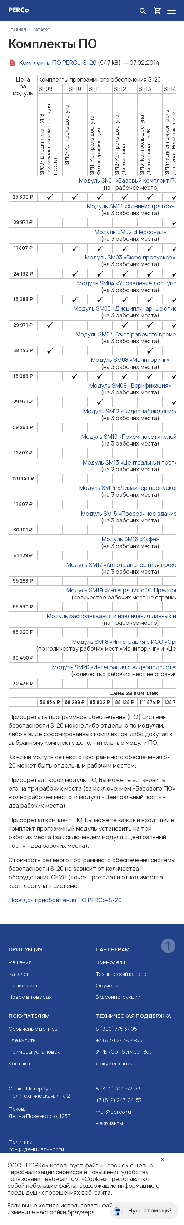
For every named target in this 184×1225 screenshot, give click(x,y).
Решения (20, 962)
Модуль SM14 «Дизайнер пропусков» (130, 488)
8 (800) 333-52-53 (118, 1088)
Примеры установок (34, 1051)
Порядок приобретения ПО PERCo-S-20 (65, 900)
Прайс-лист (23, 985)
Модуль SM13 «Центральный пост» (130, 462)
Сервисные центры (33, 1028)
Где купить (22, 1040)
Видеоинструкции (118, 996)
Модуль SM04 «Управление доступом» (130, 283)
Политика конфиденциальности (36, 1145)
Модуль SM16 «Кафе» (130, 539)
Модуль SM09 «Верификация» (130, 385)
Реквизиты (109, 1123)
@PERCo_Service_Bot (123, 1051)
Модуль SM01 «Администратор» (130, 206)
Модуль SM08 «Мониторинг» (130, 360)
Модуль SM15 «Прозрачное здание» (130, 513)
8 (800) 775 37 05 (116, 1028)
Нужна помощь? (142, 1210)
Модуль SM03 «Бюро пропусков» (130, 257)
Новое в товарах (30, 996)
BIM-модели (110, 962)
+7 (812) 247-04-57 (119, 1100)
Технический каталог (122, 974)
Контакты (21, 1063)
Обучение (108, 985)
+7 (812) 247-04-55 (119, 1040)
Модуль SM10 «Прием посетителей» (130, 437)
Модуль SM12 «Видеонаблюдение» (130, 411)
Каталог (19, 974)
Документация (115, 1063)
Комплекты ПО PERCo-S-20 (57, 63)
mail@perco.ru (113, 1111)
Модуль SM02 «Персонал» (130, 232)
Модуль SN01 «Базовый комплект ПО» (130, 180)
